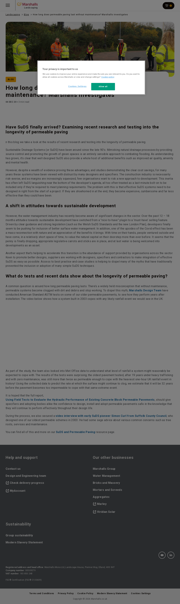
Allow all (103, 86)
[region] (91, 77)
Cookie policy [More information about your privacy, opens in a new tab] (107, 77)
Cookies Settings (77, 86)
